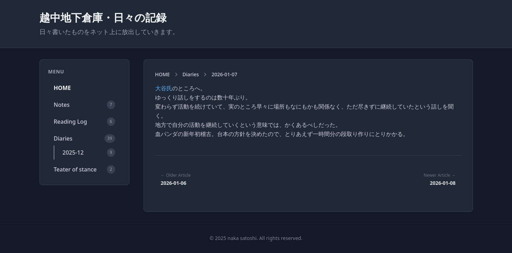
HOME (62, 88)
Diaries (191, 74)
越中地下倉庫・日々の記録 (102, 17)
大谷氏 (163, 88)
